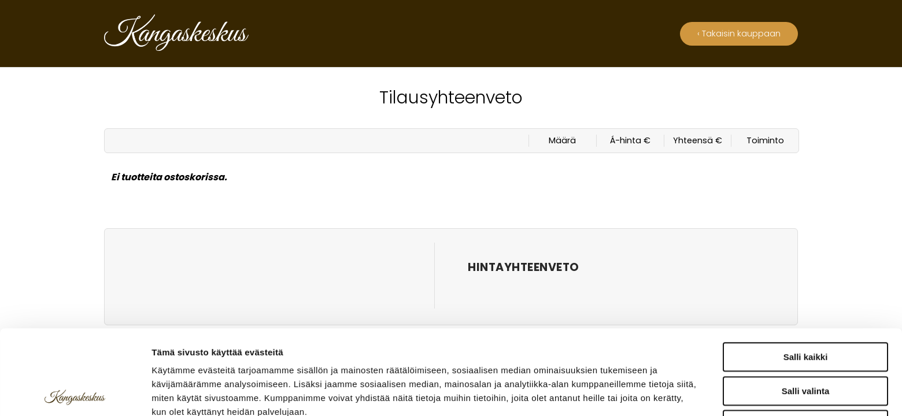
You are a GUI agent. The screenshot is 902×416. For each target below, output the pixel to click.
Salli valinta (806, 306)
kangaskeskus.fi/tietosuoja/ (253, 355)
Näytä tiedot (618, 393)
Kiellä (805, 340)
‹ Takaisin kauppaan (739, 33)
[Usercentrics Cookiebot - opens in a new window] (74, 393)
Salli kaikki (805, 272)
